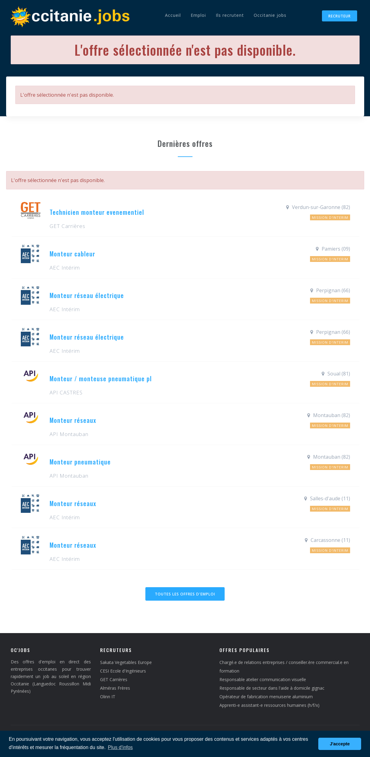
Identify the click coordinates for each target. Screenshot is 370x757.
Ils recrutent (230, 15)
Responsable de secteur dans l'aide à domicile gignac (271, 688)
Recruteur (339, 16)
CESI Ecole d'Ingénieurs (123, 671)
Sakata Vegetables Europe (126, 662)
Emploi (198, 15)
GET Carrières (113, 679)
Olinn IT (107, 696)
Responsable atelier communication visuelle (262, 679)
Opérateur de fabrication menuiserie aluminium (266, 696)
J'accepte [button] (340, 743)
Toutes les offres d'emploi (185, 594)
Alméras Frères (115, 688)
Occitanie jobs (270, 15)
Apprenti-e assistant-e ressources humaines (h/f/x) (269, 705)
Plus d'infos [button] (120, 747)
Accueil (173, 15)
